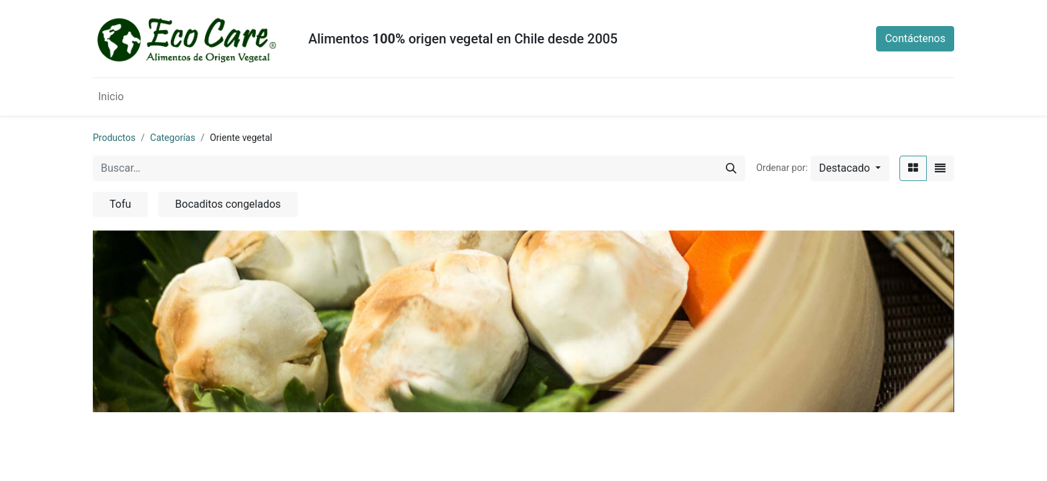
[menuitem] (111, 97)
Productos (114, 137)
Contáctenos (915, 38)
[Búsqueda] (731, 168)
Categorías (173, 137)
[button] (850, 168)
